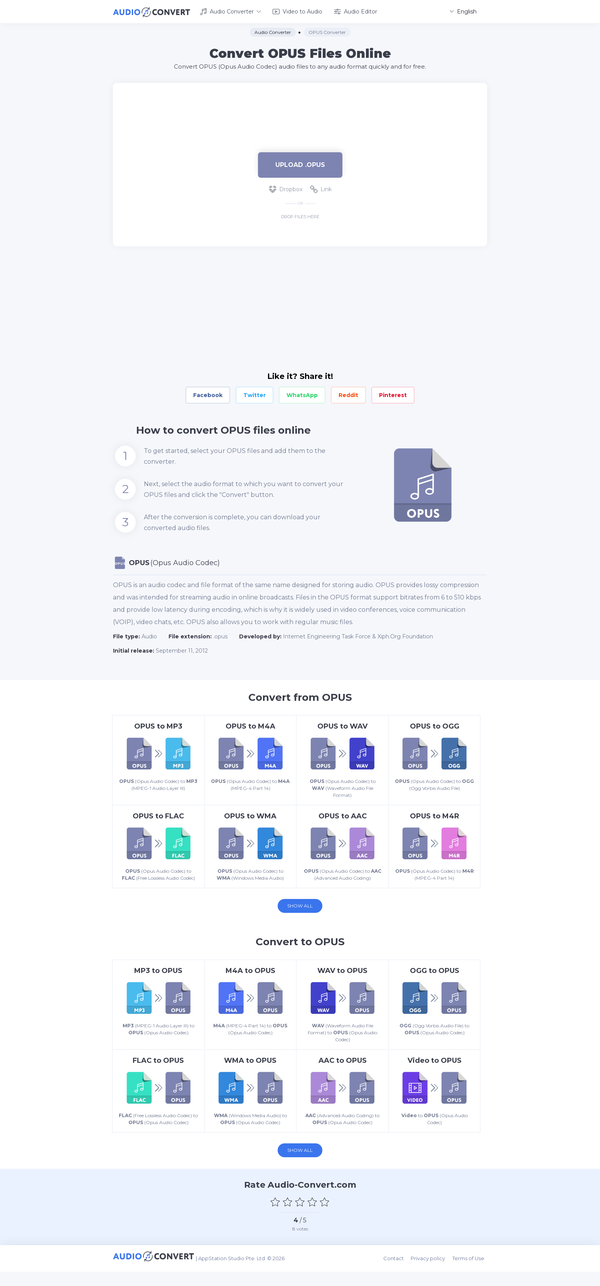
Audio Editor (355, 10)
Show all (300, 914)
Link (321, 188)
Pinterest (393, 394)
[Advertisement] (300, 106)
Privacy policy (432, 1275)
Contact (399, 1275)
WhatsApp (302, 394)
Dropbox (285, 188)
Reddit (348, 394)
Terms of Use (471, 1275)
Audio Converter (230, 10)
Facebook (207, 394)
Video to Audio (297, 10)
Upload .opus (300, 163)
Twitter (254, 394)
